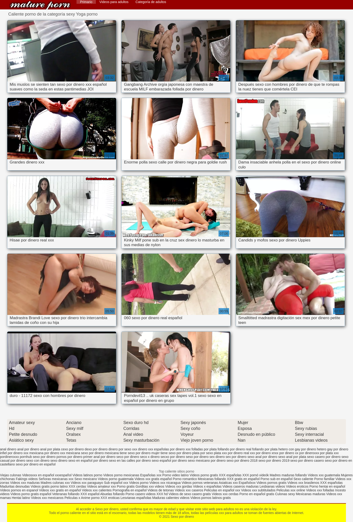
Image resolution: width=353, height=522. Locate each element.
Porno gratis (126, 486)
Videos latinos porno (87, 475)
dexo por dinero (96, 449)
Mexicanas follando (212, 479)
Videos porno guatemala (116, 479)
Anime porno (91, 498)
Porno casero (136, 494)
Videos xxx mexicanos (48, 498)
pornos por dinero (69, 457)
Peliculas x (72, 498)
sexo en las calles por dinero (130, 460)
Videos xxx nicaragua (165, 483)
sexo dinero (58, 460)
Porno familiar (324, 479)
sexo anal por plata (292, 457)
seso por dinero (197, 457)
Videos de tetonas (161, 490)
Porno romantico (185, 479)
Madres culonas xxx (55, 483)
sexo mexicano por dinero (207, 460)
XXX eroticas (110, 498)
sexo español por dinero (169, 460)
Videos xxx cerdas (225, 494)
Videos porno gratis (204, 475)
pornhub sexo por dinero (38, 457)
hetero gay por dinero (332, 449)
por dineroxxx (309, 453)
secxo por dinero (173, 457)
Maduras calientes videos (170, 498)
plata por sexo (202, 453)
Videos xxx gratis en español (60, 490)
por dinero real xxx (241, 453)
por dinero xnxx (267, 453)
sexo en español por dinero (88, 460)
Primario (86, 2)
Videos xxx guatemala (324, 475)
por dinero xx (288, 453)
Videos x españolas (207, 486)
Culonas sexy (285, 494)
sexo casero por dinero (324, 457)
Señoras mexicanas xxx (56, 479)
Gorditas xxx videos (150, 486)
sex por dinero (236, 457)
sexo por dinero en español (36, 464)
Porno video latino (175, 475)
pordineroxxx (9, 457)
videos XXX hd (157, 494)
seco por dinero (127, 457)
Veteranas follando (66, 494)
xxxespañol (64, 475)
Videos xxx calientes (97, 490)
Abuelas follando (112, 494)
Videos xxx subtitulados (258, 490)
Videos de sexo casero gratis (190, 494)
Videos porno (138, 483)
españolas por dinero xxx (172, 449)
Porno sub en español (276, 479)
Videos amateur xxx (101, 486)
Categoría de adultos (151, 2)
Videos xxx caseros (189, 490)
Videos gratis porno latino (49, 486)
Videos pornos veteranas (200, 483)
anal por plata (50, 449)
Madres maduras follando (289, 475)
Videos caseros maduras (241, 486)
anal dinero (8, 449)
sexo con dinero (37, 460)
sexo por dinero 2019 (273, 460)
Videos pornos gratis (271, 483)
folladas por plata (204, 449)
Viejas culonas (10, 475)
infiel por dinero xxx (14, 453)
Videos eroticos (297, 486)
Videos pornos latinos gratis (210, 498)
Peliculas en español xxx (222, 490)
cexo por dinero (72, 449)
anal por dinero (28, 449)
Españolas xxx (150, 475)
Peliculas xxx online (291, 490)
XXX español (90, 494)
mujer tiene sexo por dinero (171, 453)
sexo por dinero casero (307, 460)
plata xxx (220, 453)
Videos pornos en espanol (19, 490)
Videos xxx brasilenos (303, 483)
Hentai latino (21, 498)
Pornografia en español (130, 490)
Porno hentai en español (327, 486)
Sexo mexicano (85, 479)
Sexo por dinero (40, 5)
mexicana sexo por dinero (85, 453)
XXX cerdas (78, 486)
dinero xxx (145, 449)
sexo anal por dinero (262, 457)
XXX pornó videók (256, 475)
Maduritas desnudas (15, 486)
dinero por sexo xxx (123, 449)
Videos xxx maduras (25, 483)
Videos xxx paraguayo (87, 483)
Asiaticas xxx (228, 483)
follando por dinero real (234, 449)
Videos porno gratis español (31, 494)
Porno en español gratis (256, 494)
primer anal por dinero (99, 457)
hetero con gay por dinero (297, 449)
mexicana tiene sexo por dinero (127, 453)
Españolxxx (247, 483)
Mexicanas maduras (310, 494)
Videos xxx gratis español (153, 479)
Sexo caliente (303, 479)
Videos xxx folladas (320, 490)
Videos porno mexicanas (121, 475)
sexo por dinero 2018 (242, 460)
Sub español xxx (116, 483)
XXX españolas (231, 475)
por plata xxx (329, 453)
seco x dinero (150, 457)
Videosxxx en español (38, 475)
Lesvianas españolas (136, 498)
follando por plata (264, 449)
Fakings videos (27, 479)
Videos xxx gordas (179, 486)
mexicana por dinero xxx (47, 453)
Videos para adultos (114, 2)
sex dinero (217, 457)
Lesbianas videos (273, 486)
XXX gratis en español (243, 479)
